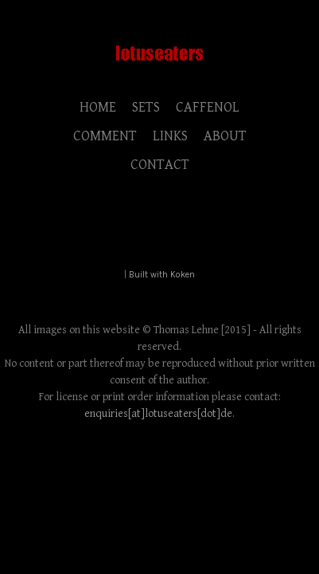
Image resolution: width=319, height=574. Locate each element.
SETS (146, 107)
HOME (98, 107)
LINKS (170, 136)
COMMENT (105, 136)
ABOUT (225, 136)
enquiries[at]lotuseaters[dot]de (158, 413)
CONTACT (159, 164)
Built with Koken (162, 274)
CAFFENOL (207, 107)
